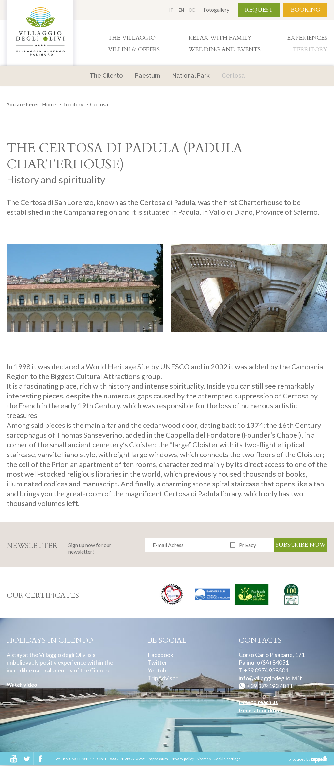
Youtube (159, 670)
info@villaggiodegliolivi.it (270, 678)
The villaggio (132, 38)
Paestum (147, 75)
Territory (310, 49)
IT (171, 10)
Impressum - (159, 759)
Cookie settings (226, 759)
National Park (191, 75)
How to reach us (258, 703)
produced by (308, 759)
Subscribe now (301, 545)
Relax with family (220, 38)
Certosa (233, 75)
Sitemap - (205, 759)
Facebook (160, 655)
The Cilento (106, 75)
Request (259, 10)
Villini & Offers (134, 49)
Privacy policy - (184, 759)
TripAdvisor (163, 678)
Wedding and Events (225, 49)
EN (181, 10)
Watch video (22, 685)
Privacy (247, 545)
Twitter (157, 663)
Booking (305, 10)
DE (192, 10)
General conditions (262, 711)
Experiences (307, 38)
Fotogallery (216, 10)
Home (49, 104)
